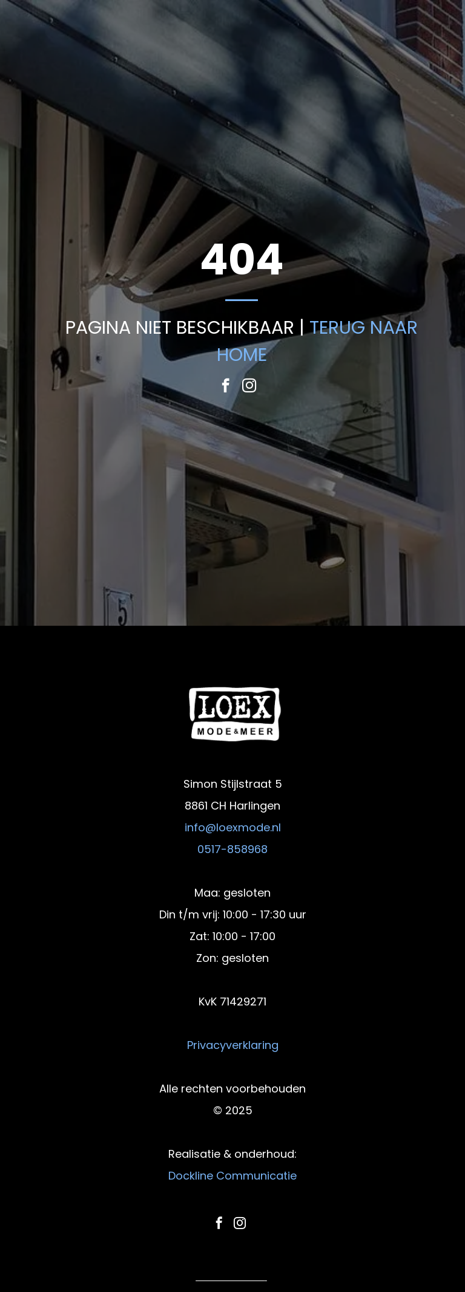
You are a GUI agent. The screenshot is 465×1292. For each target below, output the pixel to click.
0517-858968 (232, 849)
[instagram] (249, 387)
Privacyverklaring (233, 1045)
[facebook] (225, 387)
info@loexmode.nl (233, 827)
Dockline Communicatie (232, 1175)
